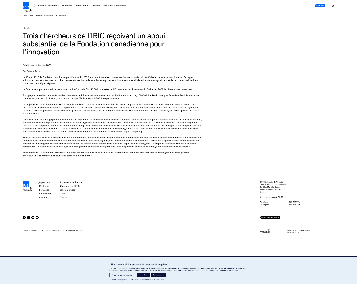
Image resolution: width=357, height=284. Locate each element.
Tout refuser (143, 275)
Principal (296, 232)
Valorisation (82, 5)
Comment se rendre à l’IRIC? (271, 197)
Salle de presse (67, 189)
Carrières (95, 5)
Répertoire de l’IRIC (69, 186)
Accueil (25, 15)
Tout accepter (158, 275)
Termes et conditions (31, 230)
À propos (39, 5)
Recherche (53, 5)
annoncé (95, 77)
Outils (62, 193)
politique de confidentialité (128, 280)
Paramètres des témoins (75, 230)
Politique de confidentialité (52, 230)
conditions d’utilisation (154, 280)
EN (333, 6)
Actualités (39, 15)
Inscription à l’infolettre (269, 217)
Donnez (320, 5)
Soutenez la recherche (115, 5)
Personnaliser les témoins (122, 275)
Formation (67, 5)
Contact (63, 197)
